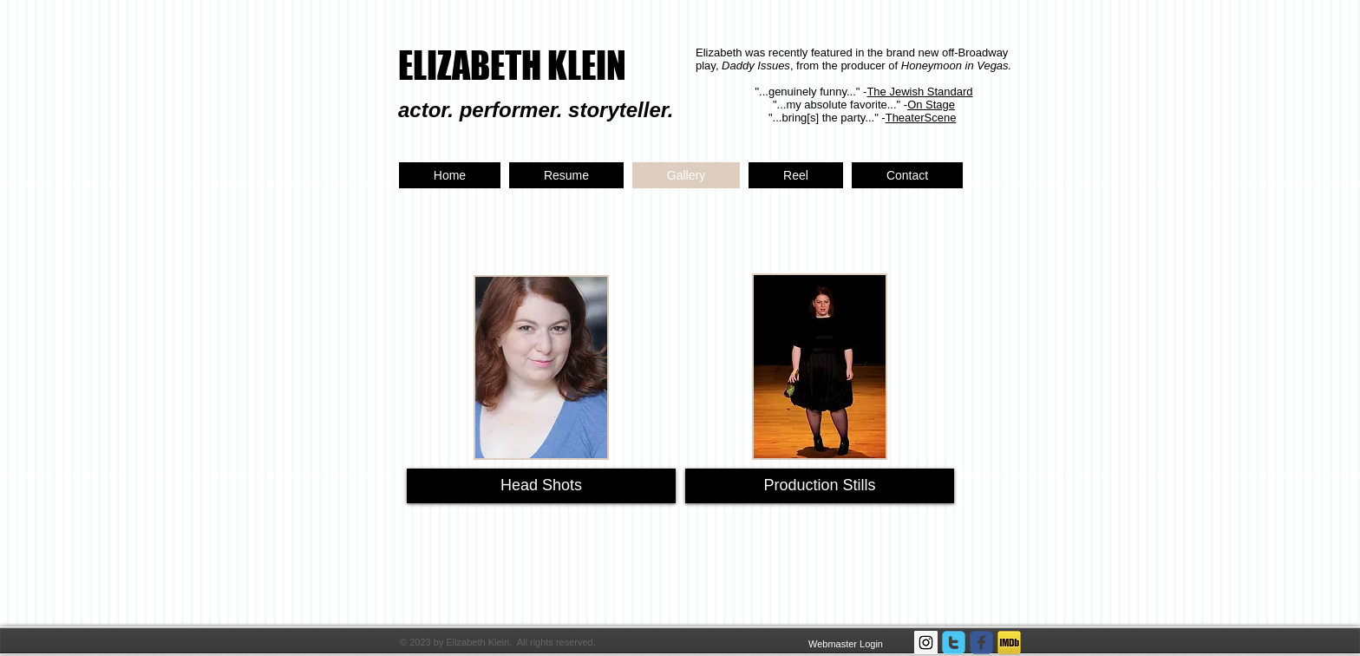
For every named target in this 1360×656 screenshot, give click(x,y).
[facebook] (981, 642)
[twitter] (953, 642)
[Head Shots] (541, 486)
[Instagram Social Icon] (926, 642)
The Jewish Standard (919, 91)
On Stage (931, 104)
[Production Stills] (819, 486)
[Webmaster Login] (845, 644)
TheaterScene (921, 117)
